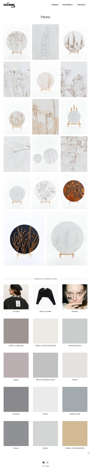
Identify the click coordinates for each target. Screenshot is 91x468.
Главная (55, 5)
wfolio (47, 467)
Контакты (81, 5)
